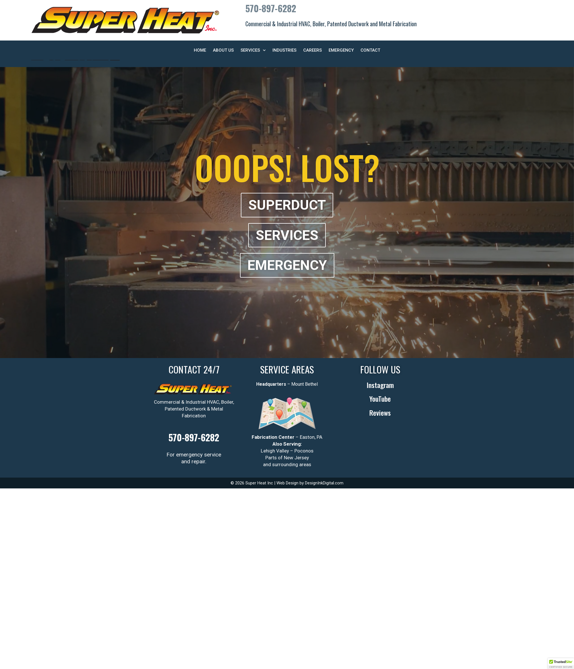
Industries (284, 50)
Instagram (380, 385)
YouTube (380, 398)
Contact (370, 50)
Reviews (380, 412)
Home (200, 50)
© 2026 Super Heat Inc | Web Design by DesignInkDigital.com (287, 483)
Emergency (341, 50)
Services (253, 50)
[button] (561, 663)
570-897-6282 (270, 8)
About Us (223, 50)
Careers (312, 50)
